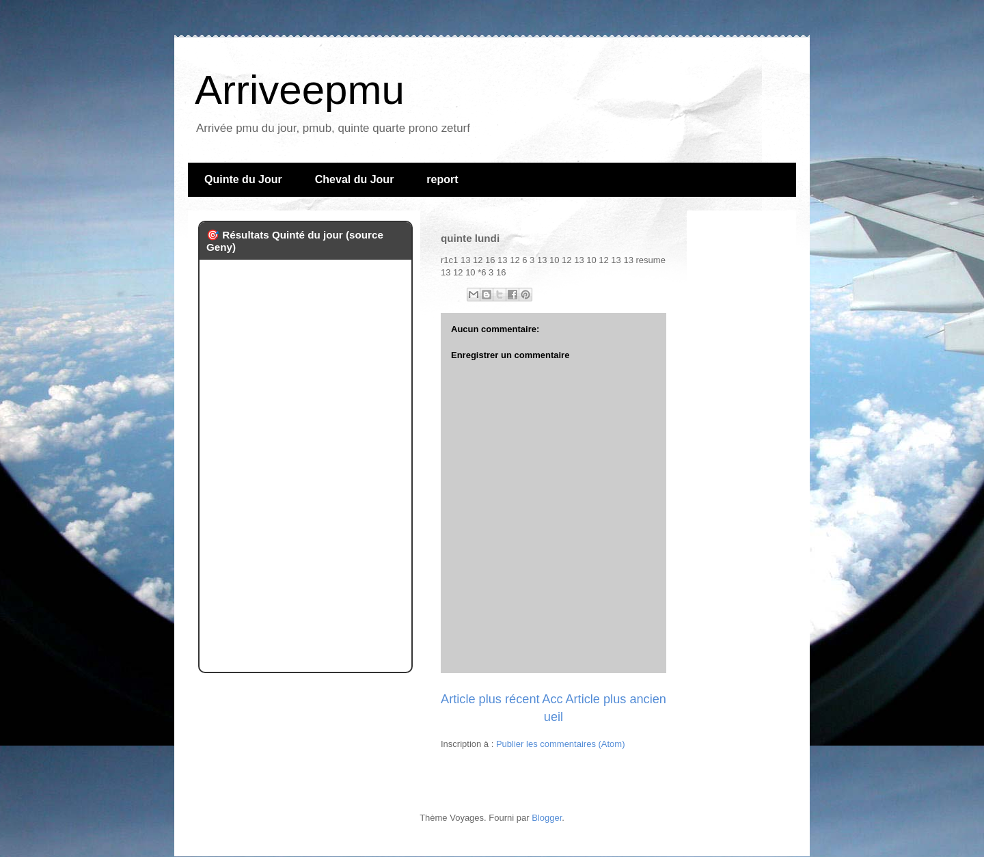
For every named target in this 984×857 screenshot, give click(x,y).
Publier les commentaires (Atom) (560, 744)
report (442, 179)
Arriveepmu (300, 90)
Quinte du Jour (243, 179)
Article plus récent (490, 699)
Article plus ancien (615, 699)
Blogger (547, 818)
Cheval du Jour (354, 179)
